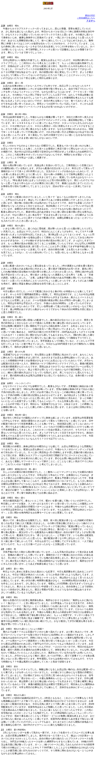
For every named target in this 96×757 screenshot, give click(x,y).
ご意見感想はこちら (86, 18)
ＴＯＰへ (90, 21)
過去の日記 (90, 15)
